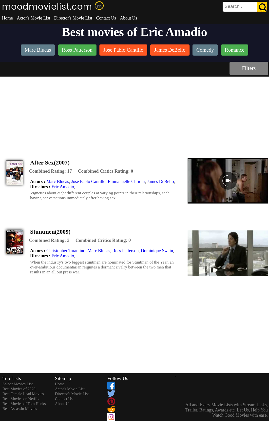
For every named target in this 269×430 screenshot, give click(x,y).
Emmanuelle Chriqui (126, 181)
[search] (245, 7)
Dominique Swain (157, 250)
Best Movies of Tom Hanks (24, 404)
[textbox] (234, 6)
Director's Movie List (73, 18)
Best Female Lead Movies (23, 394)
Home (7, 18)
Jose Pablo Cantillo (88, 181)
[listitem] (38, 50)
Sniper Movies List (17, 384)
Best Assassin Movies (19, 409)
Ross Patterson (125, 250)
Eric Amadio (63, 186)
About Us (128, 18)
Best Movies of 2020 (19, 389)
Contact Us (106, 18)
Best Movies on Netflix (20, 399)
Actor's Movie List (33, 18)
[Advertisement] (134, 113)
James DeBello (160, 181)
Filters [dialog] (249, 68)
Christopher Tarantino (65, 250)
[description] (50, 171)
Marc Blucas (57, 181)
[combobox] (234, 6)
